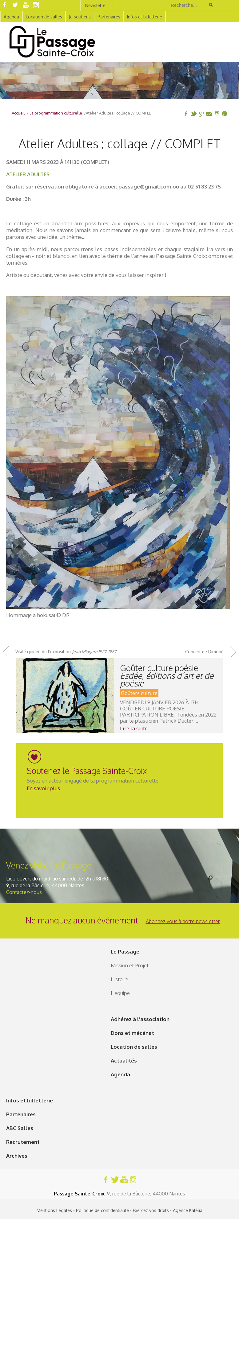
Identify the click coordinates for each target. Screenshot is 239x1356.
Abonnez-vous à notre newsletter (183, 921)
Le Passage (125, 951)
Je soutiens (80, 16)
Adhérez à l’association (140, 1019)
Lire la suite (134, 728)
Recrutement (23, 1142)
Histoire (119, 979)
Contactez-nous (24, 892)
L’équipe (120, 993)
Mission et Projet (130, 965)
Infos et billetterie (144, 16)
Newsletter (96, 5)
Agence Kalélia (187, 1210)
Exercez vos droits (151, 1210)
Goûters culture (139, 693)
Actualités (124, 1060)
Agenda (11, 16)
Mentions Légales (54, 1210)
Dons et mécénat (132, 1033)
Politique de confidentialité (102, 1210)
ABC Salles (19, 1128)
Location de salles (44, 16)
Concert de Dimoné (204, 651)
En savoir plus (43, 788)
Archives (16, 1155)
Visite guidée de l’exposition (65, 651)
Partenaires (109, 16)
